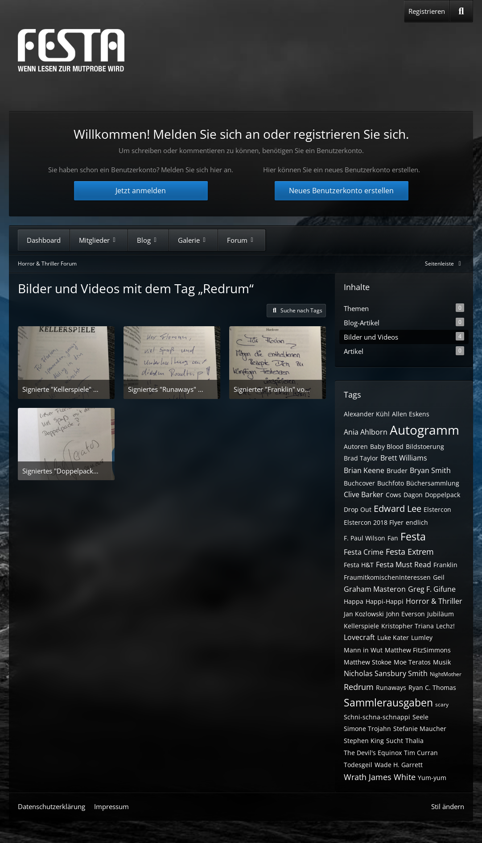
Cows (393, 494)
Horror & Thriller (434, 601)
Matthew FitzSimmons (418, 650)
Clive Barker (363, 494)
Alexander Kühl (367, 414)
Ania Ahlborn (365, 432)
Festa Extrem (410, 551)
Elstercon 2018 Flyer (374, 522)
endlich (417, 522)
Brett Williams (403, 458)
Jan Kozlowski (364, 614)
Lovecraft (359, 637)
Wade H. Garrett (399, 764)
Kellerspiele (361, 626)
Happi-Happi (385, 601)
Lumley (422, 637)
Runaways (391, 687)
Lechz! (445, 626)
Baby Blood (387, 446)
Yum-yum (432, 777)
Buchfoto (390, 483)
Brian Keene (364, 470)
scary (442, 704)
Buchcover (359, 483)
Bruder (397, 470)
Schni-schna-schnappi (377, 717)
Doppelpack (442, 494)
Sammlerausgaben (388, 702)
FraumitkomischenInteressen (387, 577)
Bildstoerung (425, 446)
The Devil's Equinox (373, 752)
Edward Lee (397, 508)
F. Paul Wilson (364, 538)
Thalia (414, 740)
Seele (420, 717)
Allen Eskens (410, 414)
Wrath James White (380, 777)
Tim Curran (421, 752)
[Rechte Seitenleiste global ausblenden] (444, 263)
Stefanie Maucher (419, 728)
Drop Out (357, 509)
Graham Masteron (375, 589)
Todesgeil (358, 764)
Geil (439, 577)
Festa (413, 536)
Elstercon (437, 509)
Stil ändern (447, 806)
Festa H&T (359, 565)
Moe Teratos (412, 662)
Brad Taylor (361, 458)
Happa (353, 601)
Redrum (359, 686)
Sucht (394, 740)
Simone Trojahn (367, 728)
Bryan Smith (430, 470)
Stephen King (364, 740)
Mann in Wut (363, 650)
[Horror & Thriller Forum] (71, 50)
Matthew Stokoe (367, 662)
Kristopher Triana (407, 626)
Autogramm (424, 429)
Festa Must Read (403, 564)
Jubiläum (440, 614)
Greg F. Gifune (432, 589)
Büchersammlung (432, 483)
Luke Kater (393, 637)
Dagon (413, 494)
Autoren (356, 446)
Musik (442, 662)
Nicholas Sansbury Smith (386, 673)
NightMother (445, 674)
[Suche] (461, 11)
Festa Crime (363, 552)
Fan (392, 538)
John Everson (405, 614)
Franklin (445, 565)
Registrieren (426, 11)
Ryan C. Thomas (432, 687)
